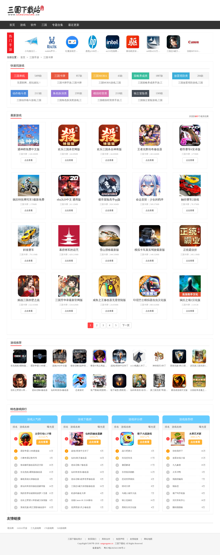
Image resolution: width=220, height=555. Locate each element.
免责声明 (120, 539)
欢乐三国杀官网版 (69, 149)
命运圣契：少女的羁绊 (149, 199)
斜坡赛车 (28, 249)
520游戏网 (61, 528)
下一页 (125, 325)
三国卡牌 (48, 57)
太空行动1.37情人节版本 (43, 433)
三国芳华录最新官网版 (69, 300)
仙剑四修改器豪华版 (93, 433)
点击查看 (28, 160)
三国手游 (34, 57)
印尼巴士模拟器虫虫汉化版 (149, 300)
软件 (33, 24)
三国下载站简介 (75, 539)
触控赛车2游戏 (190, 199)
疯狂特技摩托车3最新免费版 (28, 199)
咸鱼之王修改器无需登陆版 (109, 300)
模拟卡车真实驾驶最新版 (150, 249)
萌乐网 (10, 528)
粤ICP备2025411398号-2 (114, 548)
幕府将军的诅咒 (69, 249)
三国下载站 (31, 10)
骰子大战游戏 (144, 433)
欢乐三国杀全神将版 (109, 149)
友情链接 (134, 539)
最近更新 (73, 24)
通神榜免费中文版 (29, 149)
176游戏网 (49, 528)
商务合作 (106, 539)
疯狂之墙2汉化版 (190, 300)
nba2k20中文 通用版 (69, 199)
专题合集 (57, 24)
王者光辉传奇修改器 (149, 149)
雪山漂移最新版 (109, 249)
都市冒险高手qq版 (109, 199)
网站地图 (148, 539)
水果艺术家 (195, 433)
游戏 (23, 24)
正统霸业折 (190, 249)
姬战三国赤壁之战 (29, 300)
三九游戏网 (36, 528)
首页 (12, 24)
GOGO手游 (22, 528)
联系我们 (92, 539)
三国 (44, 24)
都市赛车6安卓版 (190, 149)
